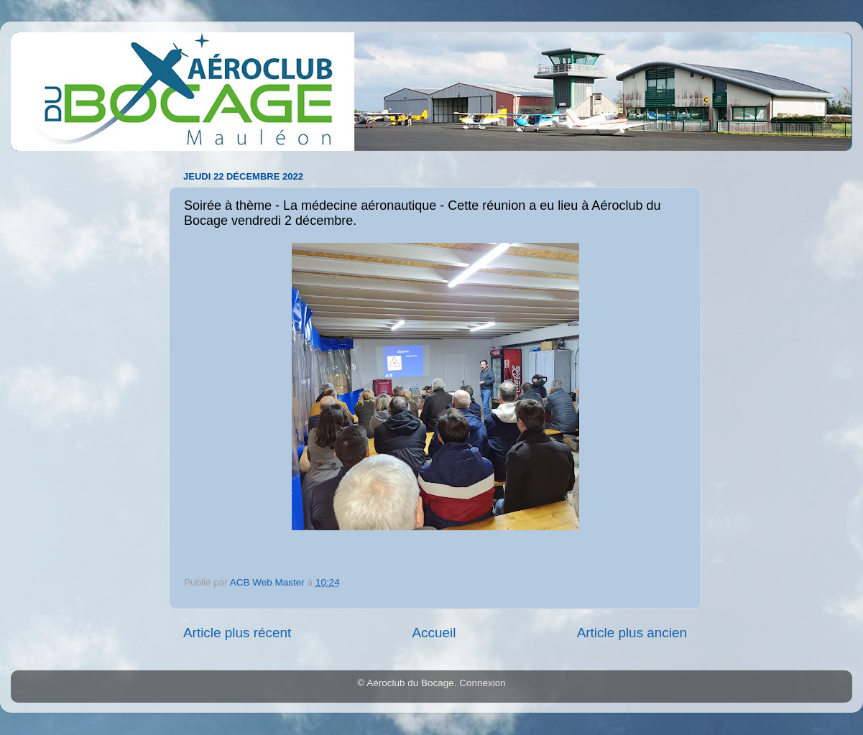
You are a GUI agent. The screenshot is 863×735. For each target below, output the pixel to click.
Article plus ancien (632, 632)
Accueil (434, 632)
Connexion (482, 683)
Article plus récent (237, 632)
